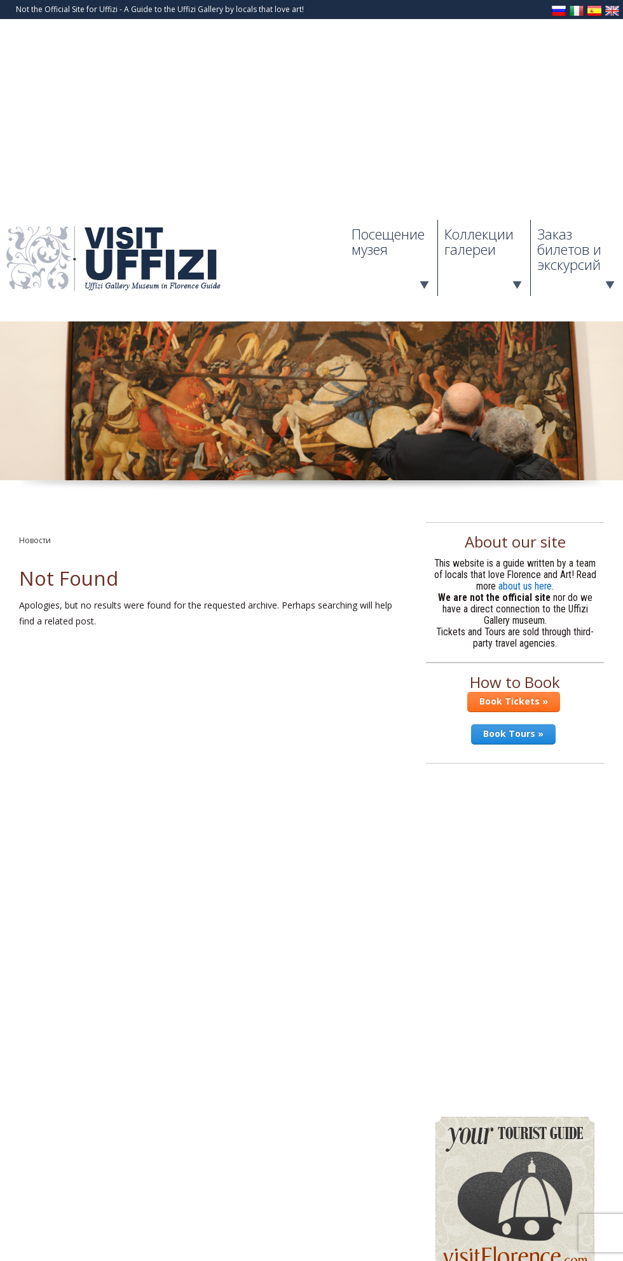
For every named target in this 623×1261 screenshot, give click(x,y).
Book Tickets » (513, 701)
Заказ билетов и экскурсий (569, 249)
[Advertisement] (311, 124)
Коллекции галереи (479, 241)
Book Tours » (513, 733)
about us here (525, 586)
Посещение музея (388, 241)
